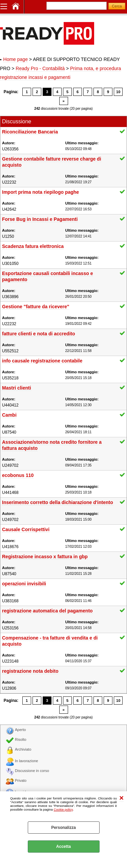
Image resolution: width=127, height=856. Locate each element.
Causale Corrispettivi (25, 529)
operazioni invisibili (24, 583)
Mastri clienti (16, 388)
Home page (15, 59)
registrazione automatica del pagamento (47, 610)
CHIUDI (121, 798)
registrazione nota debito (30, 671)
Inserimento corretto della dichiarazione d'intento (57, 502)
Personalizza (63, 827)
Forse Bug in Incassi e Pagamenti (40, 219)
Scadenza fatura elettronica (33, 246)
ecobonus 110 (18, 475)
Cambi (9, 415)
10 (118, 92)
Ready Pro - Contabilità (40, 68)
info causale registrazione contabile (42, 360)
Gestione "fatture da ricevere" (35, 306)
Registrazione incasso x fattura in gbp (45, 556)
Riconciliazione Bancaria (30, 131)
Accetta (63, 846)
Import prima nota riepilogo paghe (40, 192)
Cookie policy (63, 809)
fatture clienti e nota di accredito (38, 333)
